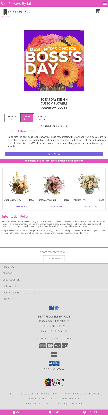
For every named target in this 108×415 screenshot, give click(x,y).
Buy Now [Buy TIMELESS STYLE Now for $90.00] (91, 206)
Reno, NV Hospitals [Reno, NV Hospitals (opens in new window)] (48, 393)
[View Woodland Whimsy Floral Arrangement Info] (19, 182)
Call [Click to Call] (18, 412)
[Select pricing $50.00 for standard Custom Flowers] (12, 118)
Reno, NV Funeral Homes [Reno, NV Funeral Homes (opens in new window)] (21, 393)
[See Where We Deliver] (54, 258)
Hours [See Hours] (90, 412)
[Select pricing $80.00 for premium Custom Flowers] (41, 118)
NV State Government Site (64, 398)
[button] (99, 12)
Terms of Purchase (54, 403)
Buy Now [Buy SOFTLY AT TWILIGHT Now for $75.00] (56, 206)
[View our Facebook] (51, 309)
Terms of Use (75, 403)
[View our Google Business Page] (56, 309)
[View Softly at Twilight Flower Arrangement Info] (54, 182)
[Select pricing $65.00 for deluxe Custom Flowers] (27, 118)
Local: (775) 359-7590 (54, 331)
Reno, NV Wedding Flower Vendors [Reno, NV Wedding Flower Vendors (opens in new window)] (80, 393)
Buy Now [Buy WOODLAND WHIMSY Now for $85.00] (21, 206)
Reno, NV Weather (38, 398)
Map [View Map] (54, 412)
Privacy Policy (34, 403)
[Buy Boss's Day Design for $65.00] (54, 154)
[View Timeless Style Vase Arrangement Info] (89, 182)
